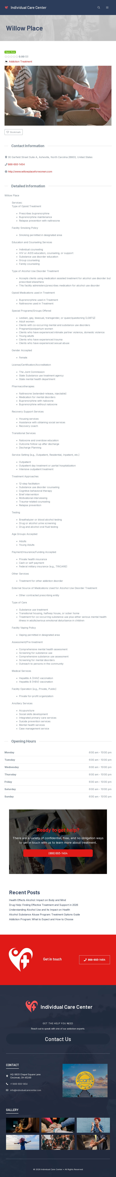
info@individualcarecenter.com (25, 1090)
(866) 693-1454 (58, 853)
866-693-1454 (16, 164)
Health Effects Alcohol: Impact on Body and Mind (37, 900)
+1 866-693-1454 (18, 1084)
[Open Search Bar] (99, 7)
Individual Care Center (28, 7)
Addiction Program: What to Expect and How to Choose (41, 919)
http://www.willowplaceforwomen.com (30, 171)
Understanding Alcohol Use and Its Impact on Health (39, 909)
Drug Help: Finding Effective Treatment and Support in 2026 (43, 904)
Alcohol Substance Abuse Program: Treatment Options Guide (44, 914)
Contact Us (58, 1039)
